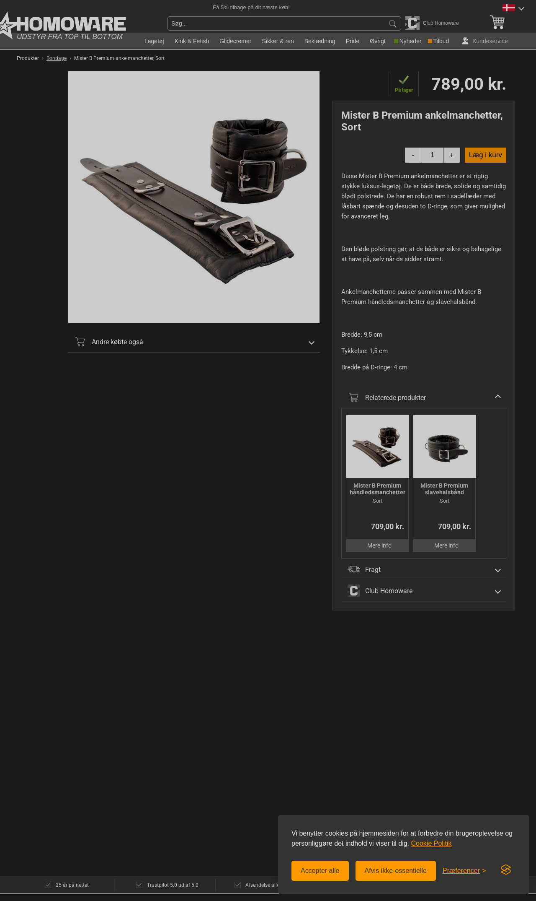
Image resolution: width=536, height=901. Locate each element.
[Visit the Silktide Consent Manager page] (506, 870)
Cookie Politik (431, 843)
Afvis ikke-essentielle (396, 870)
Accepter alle (320, 870)
